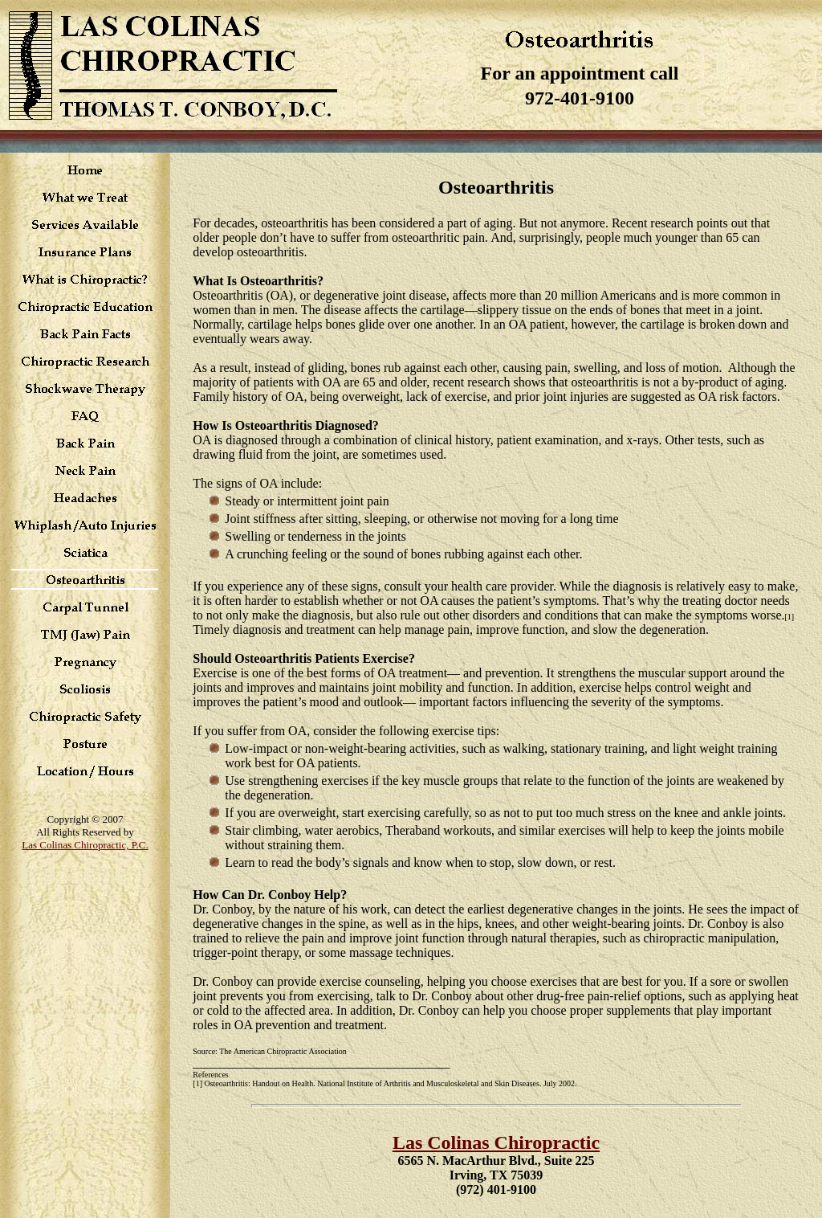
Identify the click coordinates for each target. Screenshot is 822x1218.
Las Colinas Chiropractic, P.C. (85, 845)
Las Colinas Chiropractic (496, 1142)
